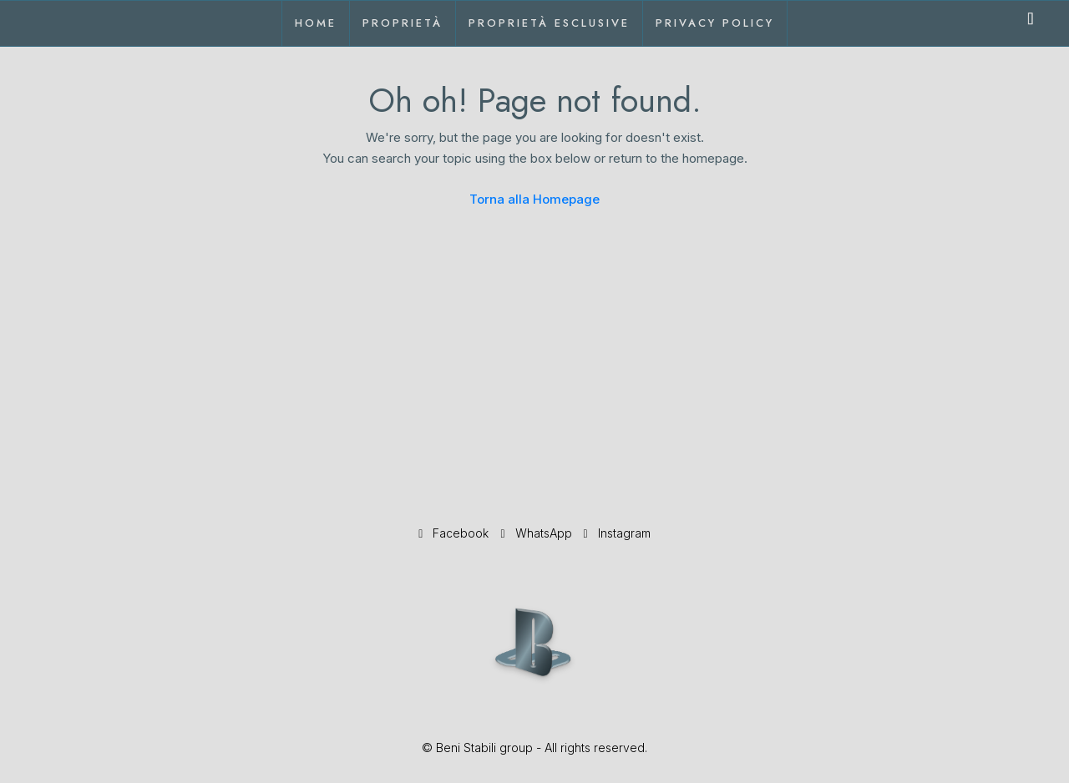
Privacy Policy (715, 23)
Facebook (455, 533)
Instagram (617, 533)
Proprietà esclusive (549, 23)
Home (316, 23)
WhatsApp (537, 533)
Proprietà (402, 23)
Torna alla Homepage (534, 199)
